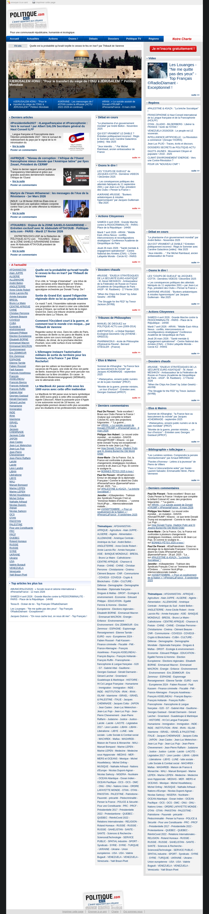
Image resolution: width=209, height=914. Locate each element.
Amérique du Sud (106, 542)
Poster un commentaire (23, 150)
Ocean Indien (127, 778)
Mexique (124, 758)
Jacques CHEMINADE (16, 430)
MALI (12, 481)
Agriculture (115, 530)
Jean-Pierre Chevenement (16, 453)
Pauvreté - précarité (107, 798)
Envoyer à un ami (97, 911)
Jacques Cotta (17, 435)
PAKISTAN (15, 521)
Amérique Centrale (123, 538)
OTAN (12, 517)
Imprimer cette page (72, 911)
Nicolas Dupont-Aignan (121, 770)
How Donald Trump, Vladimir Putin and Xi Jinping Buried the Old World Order (117, 451)
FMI (131, 644)
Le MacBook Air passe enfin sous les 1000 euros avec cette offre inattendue (60, 388)
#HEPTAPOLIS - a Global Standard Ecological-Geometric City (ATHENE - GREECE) (117, 334)
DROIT (122, 593)
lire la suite (18, 146)
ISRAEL (13, 422)
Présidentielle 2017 (107, 809)
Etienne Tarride (17, 363)
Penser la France (106, 802)
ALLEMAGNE (16, 279)
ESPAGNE (15, 359)
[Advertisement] (129, 19)
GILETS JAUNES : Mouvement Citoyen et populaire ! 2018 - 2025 (170, 152)
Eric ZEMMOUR (17, 352)
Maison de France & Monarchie (113, 743)
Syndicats (102, 845)
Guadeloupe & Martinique (110, 680)
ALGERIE (14, 276)
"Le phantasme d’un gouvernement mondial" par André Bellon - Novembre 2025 (117, 126)
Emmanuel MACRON (20, 346)
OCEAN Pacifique (106, 782)
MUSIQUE (102, 766)
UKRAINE (14, 554)
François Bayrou (18, 382)
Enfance (101, 620)
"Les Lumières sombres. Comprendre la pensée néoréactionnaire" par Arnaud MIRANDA (173, 456)
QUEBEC (14, 538)
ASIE (100, 553)
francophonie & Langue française (114, 664)
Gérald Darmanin (18, 399)
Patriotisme (132, 794)
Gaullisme (124, 668)
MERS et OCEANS (107, 758)
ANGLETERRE (17, 286)
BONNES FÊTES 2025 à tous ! (117, 471)
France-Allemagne (107, 648)
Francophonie (122, 660)
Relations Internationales (110, 821)
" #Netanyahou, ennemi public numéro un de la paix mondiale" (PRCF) (117, 380)
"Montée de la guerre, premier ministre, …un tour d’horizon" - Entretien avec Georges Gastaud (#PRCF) (117, 389)
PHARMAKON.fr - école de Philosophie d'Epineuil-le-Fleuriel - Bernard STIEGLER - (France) (118, 344)
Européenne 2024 (122, 636)
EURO (100, 636)
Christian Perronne (19, 313)
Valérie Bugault (17, 564)
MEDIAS (121, 754)
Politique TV (133, 38)
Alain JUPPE (16, 273)
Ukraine (13, 558)
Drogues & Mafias (106, 593)
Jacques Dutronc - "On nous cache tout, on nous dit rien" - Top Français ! (48, 616)
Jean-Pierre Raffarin (20, 458)
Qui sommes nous (132, 911)
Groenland (121, 676)
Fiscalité (122, 644)
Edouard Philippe (18, 332)
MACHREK (105, 739)
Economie (120, 597)
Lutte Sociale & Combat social (122, 735)
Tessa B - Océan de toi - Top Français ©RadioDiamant (38, 604)
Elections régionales (122, 609)
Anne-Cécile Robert (19, 289)
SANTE (129, 829)
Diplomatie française (119, 589)
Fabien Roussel (17, 366)
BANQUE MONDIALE (116, 553)
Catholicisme (124, 557)
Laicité (12, 464)
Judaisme (113, 719)
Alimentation (125, 534)
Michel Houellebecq (19, 495)
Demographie (115, 585)
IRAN (132, 691)
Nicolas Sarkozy (17, 511)
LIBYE (12, 478)
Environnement (17, 349)
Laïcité (12, 461)
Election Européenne (20, 336)
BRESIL (13, 299)
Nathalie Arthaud (18, 501)
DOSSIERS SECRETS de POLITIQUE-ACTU (172, 147)
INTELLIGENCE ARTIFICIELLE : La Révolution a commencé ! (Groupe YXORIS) (172, 138)
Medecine (120, 750)
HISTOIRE (131, 680)
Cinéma (130, 569)
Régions (154, 38)
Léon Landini (16, 468)
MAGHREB (128, 739)
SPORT (133, 841)
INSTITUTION (112, 691)
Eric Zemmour (16, 356)
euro (108, 636)
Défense (101, 585)
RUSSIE (13, 544)
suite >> (136, 157)
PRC (11, 531)
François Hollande (19, 385)
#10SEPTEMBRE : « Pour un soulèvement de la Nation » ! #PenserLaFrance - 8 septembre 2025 (117, 512)
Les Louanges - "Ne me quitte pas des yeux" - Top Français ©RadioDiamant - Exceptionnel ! (41, 610)
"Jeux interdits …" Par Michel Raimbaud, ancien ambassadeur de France (116, 149)
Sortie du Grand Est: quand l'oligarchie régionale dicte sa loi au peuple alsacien (61, 297)
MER (131, 754)
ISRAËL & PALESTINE (183, 731)
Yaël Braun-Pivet (18, 574)
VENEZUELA (16, 568)
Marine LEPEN (17, 488)
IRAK (12, 415)
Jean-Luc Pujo (17, 448)
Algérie (113, 534)
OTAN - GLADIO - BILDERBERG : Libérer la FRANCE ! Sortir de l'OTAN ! (171, 125)
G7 (100, 668)
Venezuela (15, 571)
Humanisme (15, 405)
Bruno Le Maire (17, 303)
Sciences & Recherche (119, 833)
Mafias (116, 739)
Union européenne (157, 861)
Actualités (33, 38)
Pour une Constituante (21, 528)
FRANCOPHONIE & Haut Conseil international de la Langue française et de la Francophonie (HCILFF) (172, 118)
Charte (115, 911)
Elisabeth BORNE (18, 339)
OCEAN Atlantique (108, 778)
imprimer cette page (45, 2)
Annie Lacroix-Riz (18, 293)
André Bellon (16, 283)
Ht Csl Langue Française (110, 683)
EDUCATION (115, 601)
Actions (53, 38)
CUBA (12, 323)
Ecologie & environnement (17, 328)
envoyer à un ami (19, 2)
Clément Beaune (18, 316)
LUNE (123, 731)
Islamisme (14, 419)
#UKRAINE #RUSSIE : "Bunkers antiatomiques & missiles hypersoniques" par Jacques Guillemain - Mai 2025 (118, 198)
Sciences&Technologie (109, 837)
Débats (93, 38)
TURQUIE (133, 845)
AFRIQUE (102, 530)
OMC (135, 782)
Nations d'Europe (157, 791)
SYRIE (13, 551)
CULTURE (126, 581)
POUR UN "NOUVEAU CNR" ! (164, 164)
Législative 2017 (156, 755)
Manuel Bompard (18, 485)
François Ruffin (17, 389)
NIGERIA (121, 774)
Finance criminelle (106, 644)
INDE (12, 412)
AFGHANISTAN (17, 269)
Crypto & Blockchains (159, 637)
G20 (136, 664)
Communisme (131, 573)
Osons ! (73, 38)
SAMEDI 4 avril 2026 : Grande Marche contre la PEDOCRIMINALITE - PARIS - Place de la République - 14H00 (47, 598)
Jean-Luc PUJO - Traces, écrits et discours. (170, 143)
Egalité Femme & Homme (161, 657)
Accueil (14, 38)
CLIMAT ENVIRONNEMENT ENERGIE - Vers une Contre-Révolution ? (172, 159)
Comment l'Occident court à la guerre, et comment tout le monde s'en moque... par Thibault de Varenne (62, 324)
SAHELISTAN (115, 829)
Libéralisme (15, 475)
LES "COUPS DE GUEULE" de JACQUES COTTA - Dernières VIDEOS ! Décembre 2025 (118, 174)
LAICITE (119, 723)
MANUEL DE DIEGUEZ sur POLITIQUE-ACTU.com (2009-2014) (116, 325)
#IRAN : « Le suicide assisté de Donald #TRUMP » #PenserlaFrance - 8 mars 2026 (119, 104)
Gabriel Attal (15, 392)
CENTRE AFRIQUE (19, 306)
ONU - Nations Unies (117, 786)
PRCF (12, 534)
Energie (127, 617)
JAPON (13, 438)
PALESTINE (15, 524)
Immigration (15, 409)
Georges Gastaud (18, 395)
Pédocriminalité (128, 798)
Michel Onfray (16, 498)
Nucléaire (133, 774)
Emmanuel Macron (19, 342)
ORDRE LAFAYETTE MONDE (180, 806)
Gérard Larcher (17, 402)
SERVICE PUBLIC (183, 850)
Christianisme (116, 569)
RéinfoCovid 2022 (118, 817)
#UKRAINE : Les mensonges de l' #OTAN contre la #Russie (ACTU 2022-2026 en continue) (75, 104)
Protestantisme (112, 813)
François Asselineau (20, 373)
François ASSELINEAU (16, 377)
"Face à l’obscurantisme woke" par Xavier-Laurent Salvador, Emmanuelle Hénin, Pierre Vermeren (171, 471)
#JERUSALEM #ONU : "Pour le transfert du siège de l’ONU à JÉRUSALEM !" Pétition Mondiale (31, 104)
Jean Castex (16, 442)
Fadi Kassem (16, 369)
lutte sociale (187, 759)
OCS (12, 514)
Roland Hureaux (18, 541)
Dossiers (113, 38)
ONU (101, 786)
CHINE (13, 310)
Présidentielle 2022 (181, 826)
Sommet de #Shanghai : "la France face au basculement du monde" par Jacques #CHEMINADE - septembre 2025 (118, 370)
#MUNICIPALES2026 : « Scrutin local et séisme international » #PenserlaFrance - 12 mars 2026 (43, 590)
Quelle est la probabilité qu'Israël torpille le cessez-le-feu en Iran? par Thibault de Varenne (77, 45)
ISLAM (100, 695)
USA (11, 561)
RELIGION (131, 821)
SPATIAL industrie (117, 841)
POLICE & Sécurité (127, 802)
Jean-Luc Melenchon (20, 445)
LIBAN (12, 471)
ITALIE (13, 426)
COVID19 (14, 320)
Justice (123, 719)
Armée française (18, 296)
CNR (119, 573)
